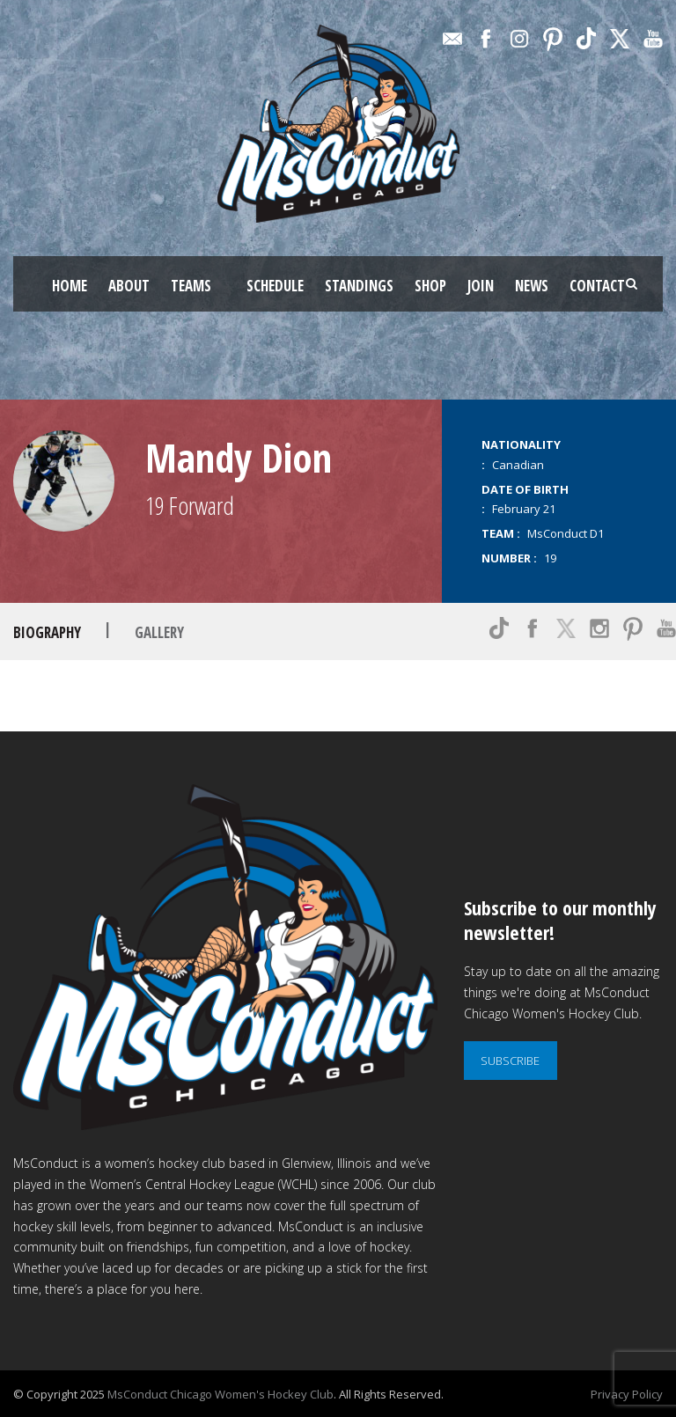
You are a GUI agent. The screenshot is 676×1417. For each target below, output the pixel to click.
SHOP (430, 285)
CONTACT (597, 285)
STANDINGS (359, 285)
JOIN (480, 285)
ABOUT (129, 285)
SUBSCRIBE (510, 1060)
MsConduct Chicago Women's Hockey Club (220, 1394)
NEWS (531, 285)
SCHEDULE (275, 285)
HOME (69, 285)
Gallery (159, 632)
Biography (47, 632)
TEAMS (191, 285)
